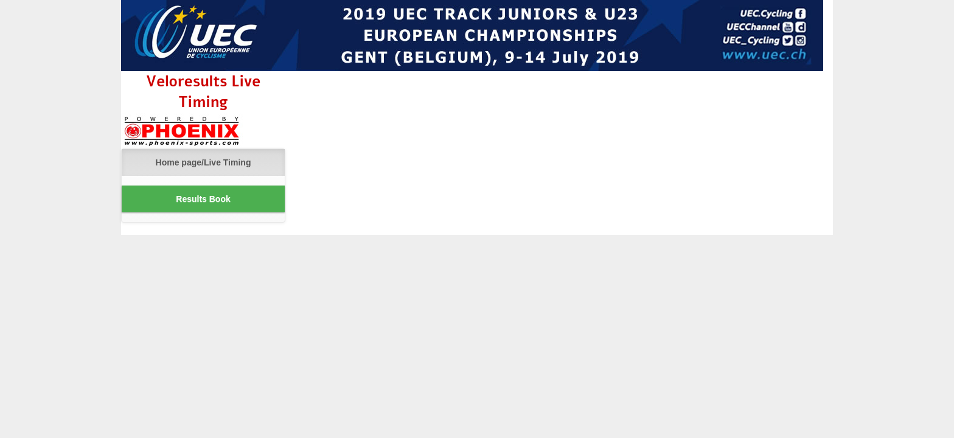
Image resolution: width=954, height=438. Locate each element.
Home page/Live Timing (203, 162)
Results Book (203, 199)
